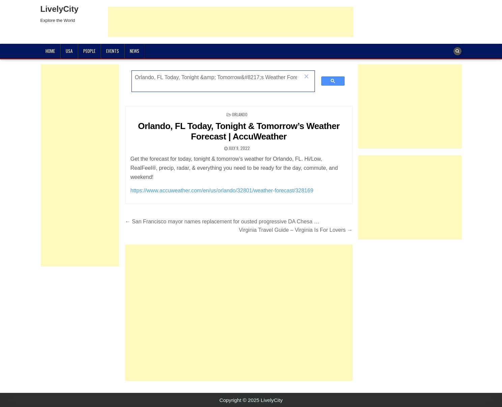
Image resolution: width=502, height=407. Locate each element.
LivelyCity (59, 8)
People (89, 51)
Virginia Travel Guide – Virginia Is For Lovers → (295, 230)
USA (69, 51)
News (134, 51)
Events (112, 51)
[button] (306, 77)
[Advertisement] (230, 22)
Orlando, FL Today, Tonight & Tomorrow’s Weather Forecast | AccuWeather (238, 131)
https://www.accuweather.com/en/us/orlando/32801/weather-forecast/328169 (222, 190)
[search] (216, 77)
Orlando (239, 114)
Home (50, 51)
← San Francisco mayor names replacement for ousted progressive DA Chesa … (222, 221)
